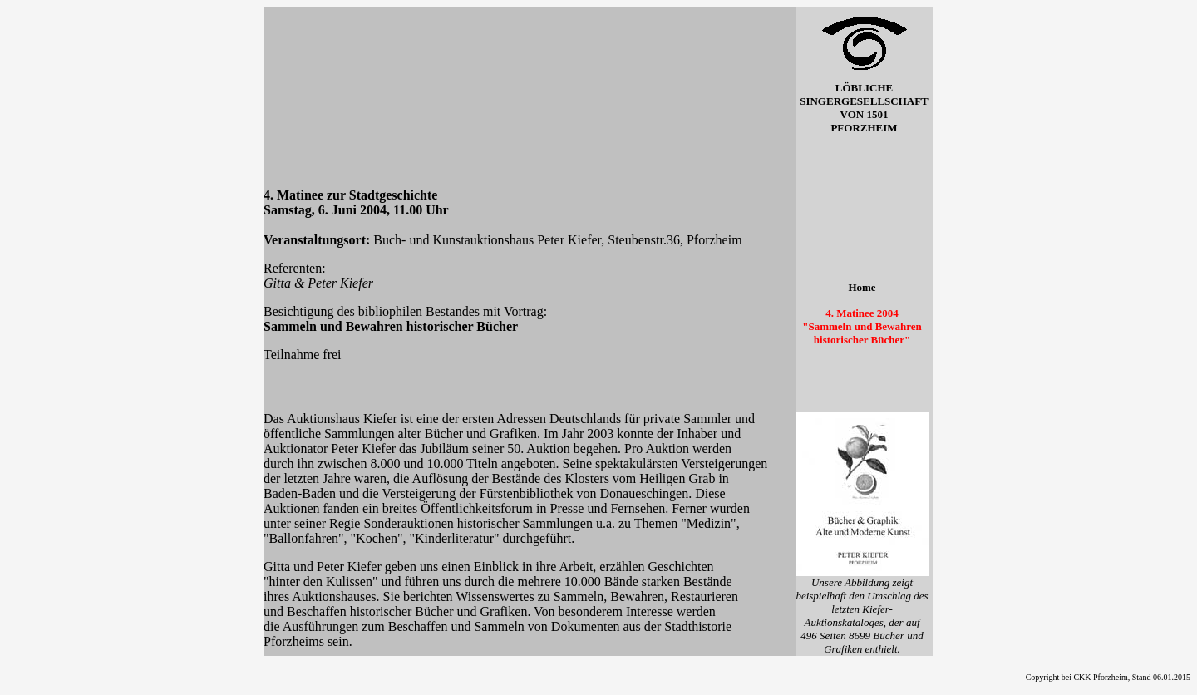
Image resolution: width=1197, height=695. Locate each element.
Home (861, 287)
